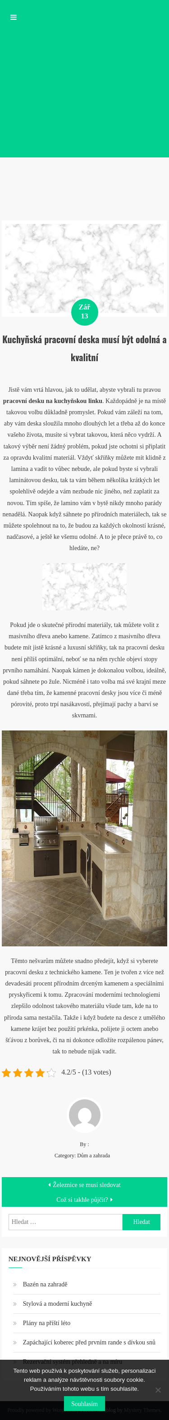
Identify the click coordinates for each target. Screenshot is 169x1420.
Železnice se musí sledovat (86, 1185)
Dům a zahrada (93, 1155)
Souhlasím (84, 1404)
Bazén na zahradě (45, 1284)
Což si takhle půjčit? (82, 1199)
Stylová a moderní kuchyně (57, 1303)
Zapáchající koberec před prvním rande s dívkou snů (89, 1342)
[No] (157, 1389)
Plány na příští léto (46, 1323)
